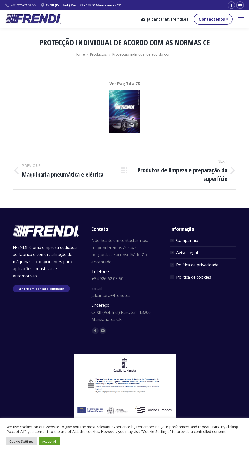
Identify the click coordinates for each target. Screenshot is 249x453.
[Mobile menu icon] (241, 19)
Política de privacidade (197, 265)
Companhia (187, 240)
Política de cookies (193, 277)
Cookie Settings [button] (21, 441)
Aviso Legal (187, 252)
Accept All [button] (49, 441)
